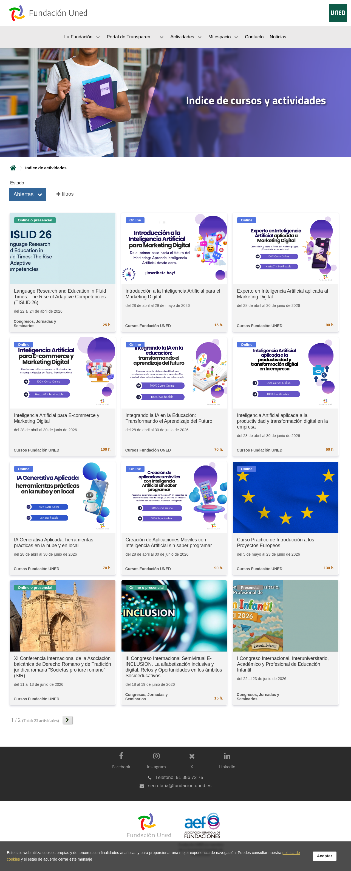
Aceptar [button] (324, 856)
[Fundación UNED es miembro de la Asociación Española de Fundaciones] (199, 839)
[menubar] (175, 36)
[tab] (175, 102)
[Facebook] (120, 765)
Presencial (250, 588)
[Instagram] (155, 765)
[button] (27, 194)
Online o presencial (35, 220)
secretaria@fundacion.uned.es (179, 785)
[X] (190, 765)
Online (135, 220)
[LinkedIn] (226, 765)
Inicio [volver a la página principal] (13, 168)
